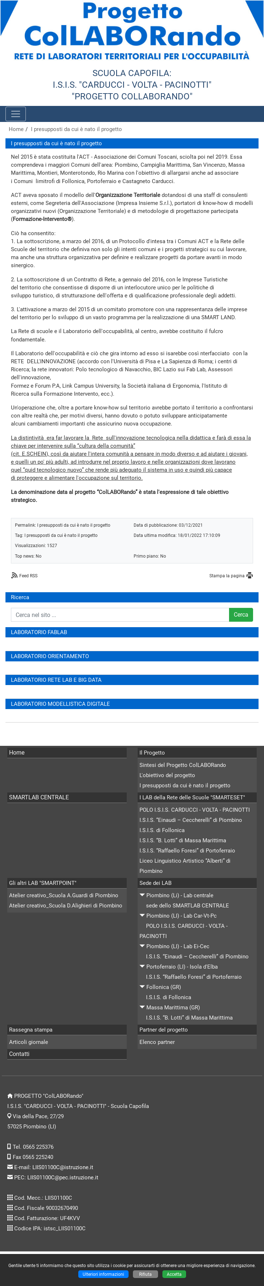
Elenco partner (157, 1042)
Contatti (19, 1053)
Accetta (174, 1274)
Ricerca (20, 597)
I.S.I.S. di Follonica (162, 830)
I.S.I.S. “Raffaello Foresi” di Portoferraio (187, 850)
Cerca (241, 614)
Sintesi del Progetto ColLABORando (182, 765)
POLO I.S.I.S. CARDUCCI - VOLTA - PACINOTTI (194, 810)
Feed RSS (28, 575)
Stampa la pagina (227, 575)
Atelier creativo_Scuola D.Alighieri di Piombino (65, 905)
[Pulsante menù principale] (15, 114)
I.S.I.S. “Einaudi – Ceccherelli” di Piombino (190, 820)
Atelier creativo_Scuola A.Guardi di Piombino (63, 895)
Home (16, 129)
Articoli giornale (28, 1042)
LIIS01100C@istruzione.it (62, 1167)
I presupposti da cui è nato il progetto (76, 129)
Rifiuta (145, 1274)
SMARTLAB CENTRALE (39, 797)
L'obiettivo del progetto (167, 775)
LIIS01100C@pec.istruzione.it (62, 1177)
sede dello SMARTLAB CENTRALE (187, 905)
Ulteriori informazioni (103, 1274)
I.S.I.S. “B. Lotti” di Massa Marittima (182, 840)
